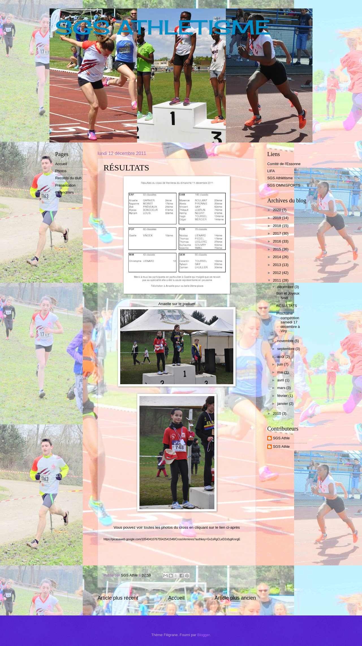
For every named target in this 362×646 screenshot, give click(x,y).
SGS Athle (281, 438)
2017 (277, 233)
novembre (285, 341)
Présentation (65, 185)
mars (281, 388)
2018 (277, 226)
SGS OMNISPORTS (283, 185)
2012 (277, 273)
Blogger (203, 635)
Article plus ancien (235, 598)
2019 (277, 218)
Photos (60, 171)
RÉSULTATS (286, 306)
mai (280, 372)
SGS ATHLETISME (162, 27)
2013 (277, 265)
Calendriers (64, 192)
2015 (277, 249)
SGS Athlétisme (280, 178)
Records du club (68, 178)
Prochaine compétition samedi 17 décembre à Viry (288, 322)
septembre (286, 349)
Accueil (176, 598)
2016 (277, 241)
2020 (277, 210)
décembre (285, 287)
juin (280, 364)
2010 (277, 413)
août (281, 357)
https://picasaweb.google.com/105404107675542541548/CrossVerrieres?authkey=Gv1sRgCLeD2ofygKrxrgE (172, 539)
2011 (277, 280)
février (282, 396)
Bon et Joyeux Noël (287, 295)
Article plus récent (118, 598)
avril (281, 380)
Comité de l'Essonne (284, 164)
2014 (277, 257)
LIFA (271, 171)
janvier (283, 403)
